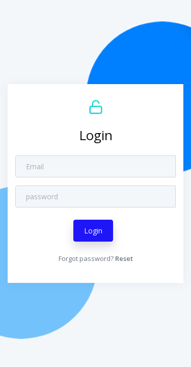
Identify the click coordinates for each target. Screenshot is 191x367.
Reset (124, 258)
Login (93, 230)
